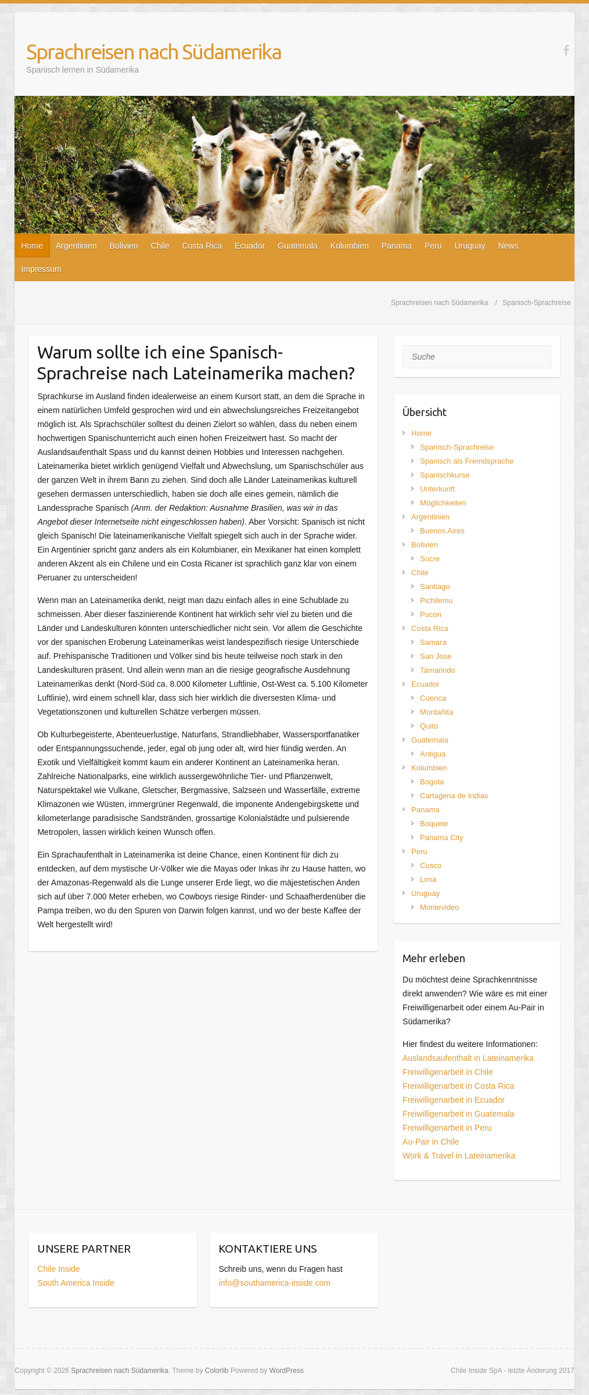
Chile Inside (58, 1269)
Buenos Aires (442, 530)
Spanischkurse (444, 475)
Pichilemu (436, 600)
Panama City (441, 837)
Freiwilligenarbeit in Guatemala (458, 1113)
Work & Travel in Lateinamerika (459, 1155)
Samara (433, 642)
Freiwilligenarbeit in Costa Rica (458, 1086)
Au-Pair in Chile (431, 1141)
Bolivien (124, 245)
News (508, 245)
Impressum (41, 269)
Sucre (430, 558)
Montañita (436, 712)
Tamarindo (437, 670)
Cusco (430, 865)
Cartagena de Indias (454, 795)
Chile (160, 245)
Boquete (434, 823)
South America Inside (75, 1283)
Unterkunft (437, 489)
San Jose (435, 656)
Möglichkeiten (443, 503)
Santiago (435, 586)
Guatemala (297, 245)
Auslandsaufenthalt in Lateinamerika (468, 1058)
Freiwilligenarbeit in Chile (448, 1072)
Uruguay (469, 245)
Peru (433, 245)
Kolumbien (350, 245)
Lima (428, 879)
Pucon (430, 614)
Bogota (432, 781)
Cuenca (433, 698)
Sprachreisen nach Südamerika (153, 51)
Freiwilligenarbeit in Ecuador (454, 1099)
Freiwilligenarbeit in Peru (447, 1127)
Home (31, 245)
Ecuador (250, 245)
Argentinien (76, 245)
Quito (429, 726)
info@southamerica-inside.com (274, 1283)
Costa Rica (201, 245)
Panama (397, 245)
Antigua (433, 754)
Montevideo (439, 907)
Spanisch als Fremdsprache (466, 461)
